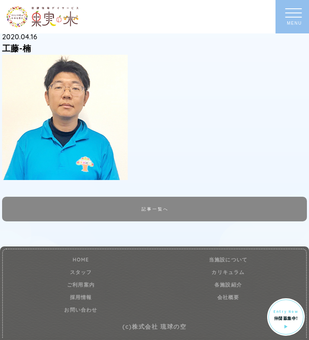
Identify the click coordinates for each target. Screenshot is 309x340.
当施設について (228, 259)
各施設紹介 (228, 284)
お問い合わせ (80, 309)
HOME (80, 259)
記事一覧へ (155, 209)
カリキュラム (228, 272)
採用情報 (81, 297)
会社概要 (228, 297)
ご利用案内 (81, 284)
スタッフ (81, 272)
